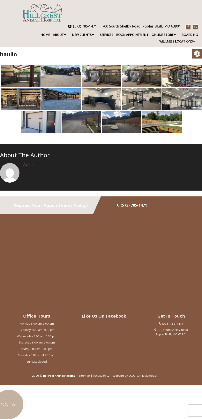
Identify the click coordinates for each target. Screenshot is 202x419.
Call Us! (8, 404)
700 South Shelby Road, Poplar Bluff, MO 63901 (141, 23)
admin (28, 161)
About (58, 31)
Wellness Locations (176, 38)
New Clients (82, 31)
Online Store (163, 31)
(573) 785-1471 (85, 23)
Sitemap (84, 372)
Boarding (190, 31)
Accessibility (101, 372)
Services (106, 31)
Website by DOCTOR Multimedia (135, 372)
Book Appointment (132, 31)
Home (45, 31)
